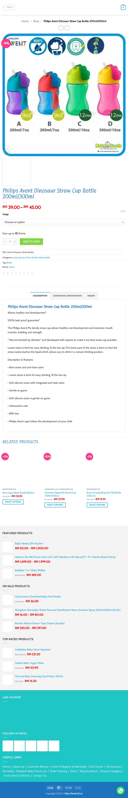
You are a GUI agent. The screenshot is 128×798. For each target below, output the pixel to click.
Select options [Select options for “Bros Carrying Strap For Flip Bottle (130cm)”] (97, 505)
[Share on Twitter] (12, 273)
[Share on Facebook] (8, 273)
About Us (18, 766)
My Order (8, 771)
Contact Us (39, 775)
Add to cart (31, 241)
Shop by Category (110, 771)
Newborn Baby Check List (31, 771)
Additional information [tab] (67, 295)
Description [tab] (40, 295)
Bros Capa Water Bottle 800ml (18, 492)
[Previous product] (67, 27)
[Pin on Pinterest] (21, 273)
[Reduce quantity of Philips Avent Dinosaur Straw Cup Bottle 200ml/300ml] (4, 241)
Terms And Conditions (17, 775)
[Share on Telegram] (33, 273)
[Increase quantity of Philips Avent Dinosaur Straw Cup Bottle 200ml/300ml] (15, 241)
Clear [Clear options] (123, 211)
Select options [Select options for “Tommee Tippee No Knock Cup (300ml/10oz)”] (55, 505)
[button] (9, 7)
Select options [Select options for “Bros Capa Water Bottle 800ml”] (13, 502)
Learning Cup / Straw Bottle (25, 257)
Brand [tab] (91, 295)
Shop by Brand (88, 771)
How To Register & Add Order (69, 766)
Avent (11, 267)
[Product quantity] (9, 241)
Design (5, 214)
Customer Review (38, 766)
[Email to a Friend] (16, 273)
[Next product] (61, 27)
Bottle (9, 262)
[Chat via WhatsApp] (120, 790)
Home (25, 21)
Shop (36, 21)
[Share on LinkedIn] (25, 273)
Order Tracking (58, 771)
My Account (113, 766)
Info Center (96, 766)
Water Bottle (44, 257)
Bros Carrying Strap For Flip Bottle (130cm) (104, 494)
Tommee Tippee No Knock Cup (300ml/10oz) (60, 494)
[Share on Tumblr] (29, 273)
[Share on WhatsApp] (4, 273)
